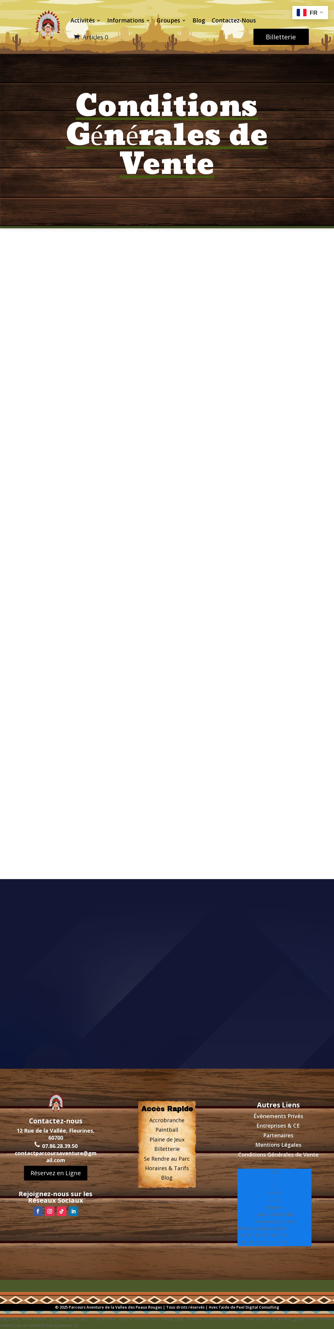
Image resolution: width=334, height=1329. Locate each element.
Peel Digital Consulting (257, 1307)
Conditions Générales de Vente (278, 1154)
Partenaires (278, 1135)
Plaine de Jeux (167, 1139)
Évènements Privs (278, 1116)
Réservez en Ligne (55, 1171)
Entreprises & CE (278, 1125)
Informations (125, 20)
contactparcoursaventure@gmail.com (56, 1155)
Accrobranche (166, 1120)
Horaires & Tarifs (167, 1168)
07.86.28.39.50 (56, 1144)
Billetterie (281, 36)
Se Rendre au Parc (167, 1158)
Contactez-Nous (234, 20)
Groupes (168, 20)
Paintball (166, 1129)
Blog (198, 20)
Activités (82, 20)
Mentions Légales (278, 1144)
